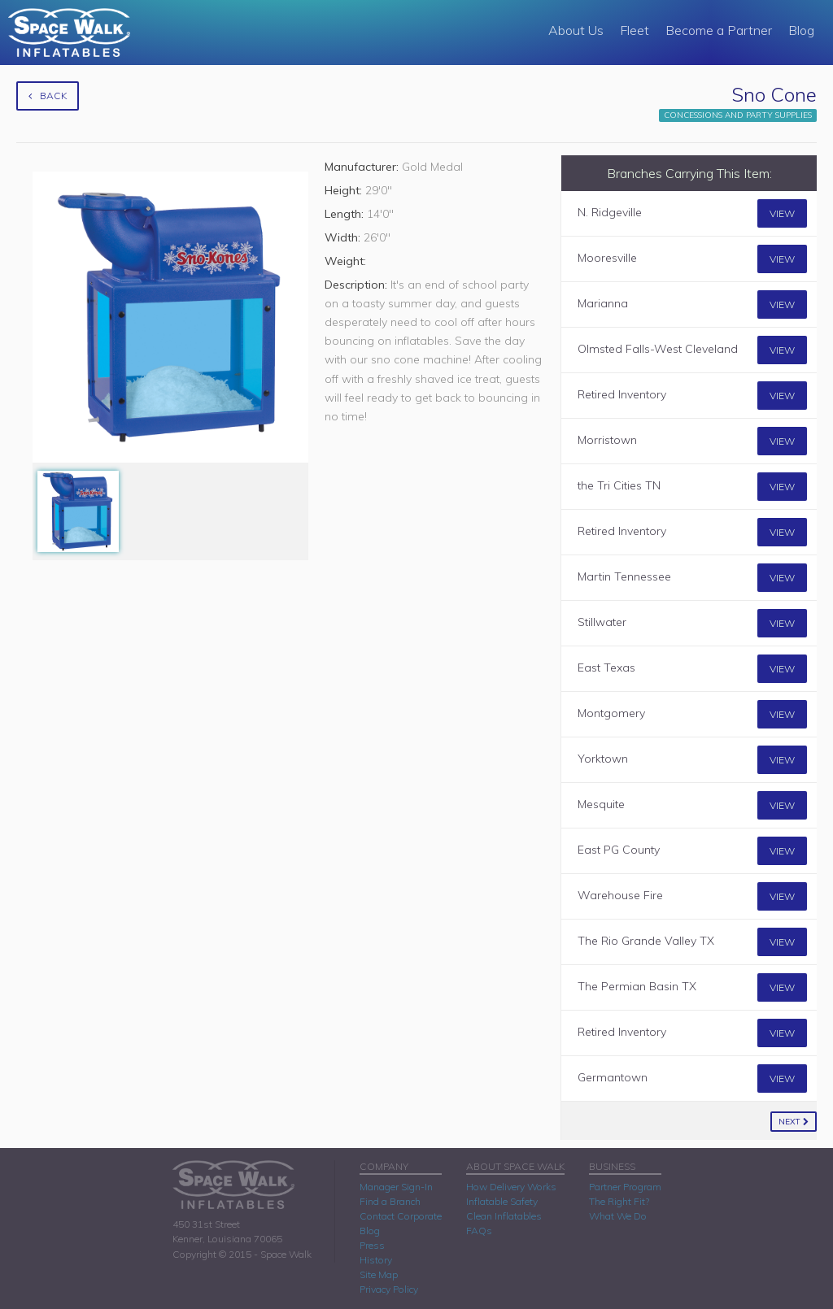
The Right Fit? (619, 1201)
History (376, 1260)
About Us (576, 30)
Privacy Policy (389, 1289)
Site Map (379, 1274)
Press (372, 1245)
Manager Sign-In (396, 1187)
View (782, 213)
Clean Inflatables (504, 1216)
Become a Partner (718, 30)
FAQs (479, 1230)
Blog (801, 30)
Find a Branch (390, 1201)
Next (793, 1121)
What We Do (618, 1216)
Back (47, 95)
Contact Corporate (401, 1216)
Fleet (634, 30)
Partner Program (625, 1187)
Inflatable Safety (502, 1201)
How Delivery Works (511, 1187)
